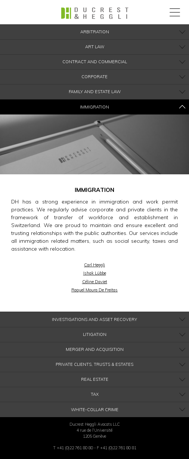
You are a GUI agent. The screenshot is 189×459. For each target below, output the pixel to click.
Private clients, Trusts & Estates (94, 364)
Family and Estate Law (95, 91)
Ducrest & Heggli (94, 13)
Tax (95, 394)
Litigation (94, 334)
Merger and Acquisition (95, 349)
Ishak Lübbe (94, 273)
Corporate (94, 76)
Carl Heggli (94, 264)
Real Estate (94, 379)
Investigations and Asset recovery (94, 319)
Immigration (94, 107)
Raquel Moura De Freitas (94, 290)
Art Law (94, 46)
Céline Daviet (94, 281)
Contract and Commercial (94, 61)
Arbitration (94, 31)
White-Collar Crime (94, 409)
